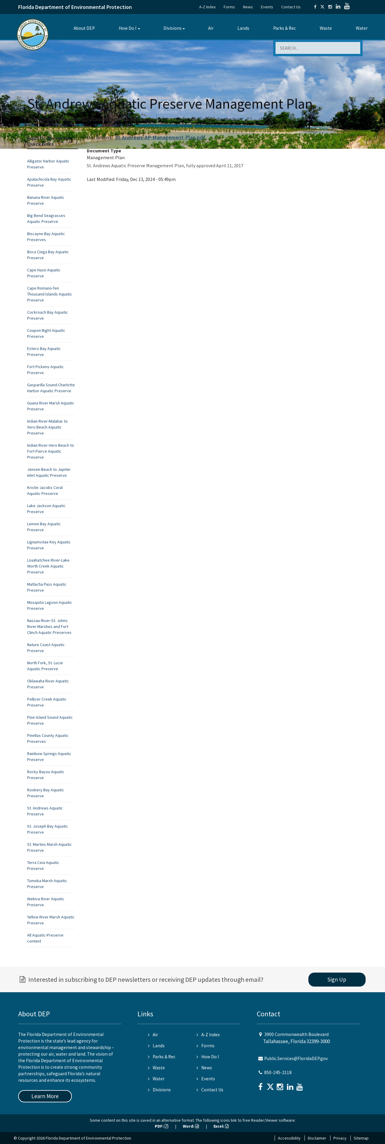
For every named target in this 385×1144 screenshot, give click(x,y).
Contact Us (291, 7)
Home (33, 119)
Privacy (340, 1138)
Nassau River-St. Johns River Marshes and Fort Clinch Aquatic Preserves (49, 626)
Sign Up (336, 979)
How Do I (127, 28)
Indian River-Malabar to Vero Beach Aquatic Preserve (47, 427)
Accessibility (289, 1138)
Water (362, 28)
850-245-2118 (278, 1072)
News (248, 7)
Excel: (221, 1126)
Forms (229, 7)
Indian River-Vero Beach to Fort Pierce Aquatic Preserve (50, 451)
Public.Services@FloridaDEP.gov (296, 1058)
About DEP (84, 28)
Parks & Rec (284, 28)
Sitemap (361, 1138)
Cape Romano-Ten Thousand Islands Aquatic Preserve (49, 294)
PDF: (161, 1126)
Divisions (172, 28)
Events (267, 7)
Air (211, 28)
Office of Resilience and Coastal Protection (89, 119)
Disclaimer (317, 1138)
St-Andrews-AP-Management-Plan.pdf (160, 137)
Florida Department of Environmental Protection (75, 7)
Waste (326, 28)
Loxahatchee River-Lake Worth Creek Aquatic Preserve (48, 566)
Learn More (45, 1096)
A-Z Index (207, 7)
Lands (243, 28)
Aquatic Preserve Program (143, 119)
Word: (191, 1126)
